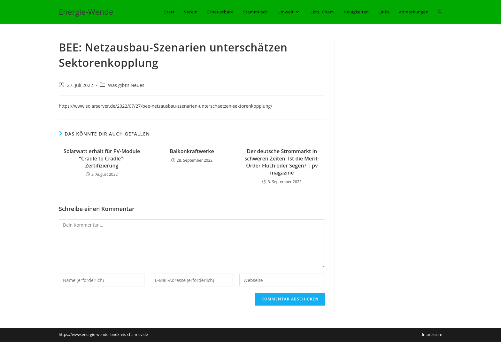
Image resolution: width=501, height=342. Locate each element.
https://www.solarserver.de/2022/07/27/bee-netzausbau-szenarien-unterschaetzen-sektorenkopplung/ (165, 106)
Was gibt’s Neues (126, 85)
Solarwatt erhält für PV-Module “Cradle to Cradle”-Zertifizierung (102, 158)
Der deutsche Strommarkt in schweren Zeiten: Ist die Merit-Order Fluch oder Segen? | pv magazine (282, 162)
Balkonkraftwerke (192, 151)
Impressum (432, 334)
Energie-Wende (86, 11)
